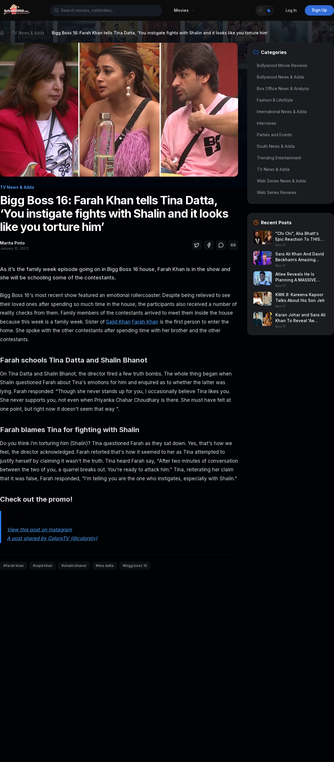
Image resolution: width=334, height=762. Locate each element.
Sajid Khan (118, 322)
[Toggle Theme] (264, 10)
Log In (291, 10)
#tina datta (105, 565)
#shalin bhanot (74, 565)
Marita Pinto (12, 242)
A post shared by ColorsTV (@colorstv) (52, 538)
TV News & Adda (28, 32)
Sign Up (319, 10)
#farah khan (13, 565)
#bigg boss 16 (135, 565)
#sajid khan (42, 565)
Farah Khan (145, 322)
